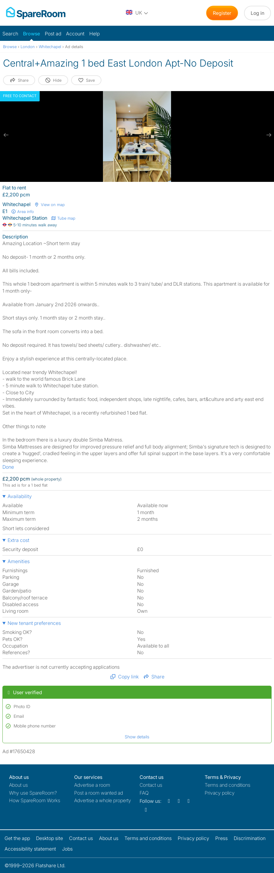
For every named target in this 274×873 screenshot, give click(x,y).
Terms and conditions (227, 785)
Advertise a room (92, 785)
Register (222, 13)
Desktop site (49, 838)
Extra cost (18, 540)
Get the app (17, 838)
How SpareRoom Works (34, 800)
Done (8, 467)
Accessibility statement (30, 849)
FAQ (144, 793)
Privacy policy (220, 793)
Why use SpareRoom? (33, 793)
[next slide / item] (268, 135)
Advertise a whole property (102, 800)
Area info (22, 211)
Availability (20, 496)
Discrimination (250, 838)
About (18, 785)
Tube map (63, 218)
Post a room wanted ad (98, 793)
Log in (257, 13)
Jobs (67, 849)
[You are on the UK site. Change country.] (137, 13)
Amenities (19, 561)
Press (221, 838)
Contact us (151, 785)
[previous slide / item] (6, 135)
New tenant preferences (34, 623)
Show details (137, 736)
